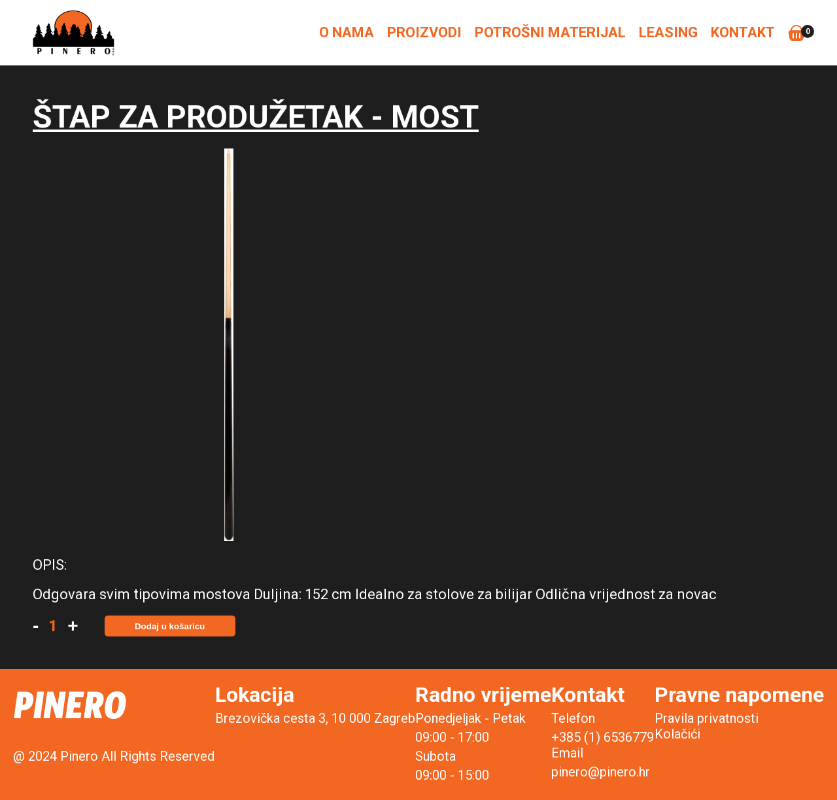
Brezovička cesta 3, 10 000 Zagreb (315, 718)
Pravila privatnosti (707, 718)
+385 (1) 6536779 (602, 737)
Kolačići (677, 734)
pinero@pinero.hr (600, 772)
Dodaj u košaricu (170, 626)
